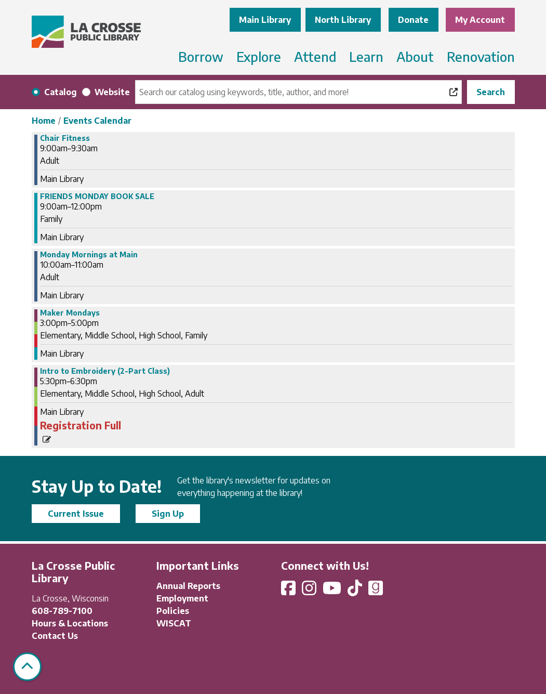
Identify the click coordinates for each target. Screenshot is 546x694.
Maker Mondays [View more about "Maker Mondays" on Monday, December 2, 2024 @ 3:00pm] (70, 313)
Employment (182, 598)
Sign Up (168, 513)
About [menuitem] (415, 56)
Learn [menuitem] (366, 56)
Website (112, 92)
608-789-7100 (62, 611)
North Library (343, 20)
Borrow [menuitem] (200, 56)
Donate (413, 20)
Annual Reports (188, 586)
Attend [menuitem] (315, 56)
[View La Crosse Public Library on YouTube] (333, 591)
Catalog (60, 92)
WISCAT (173, 623)
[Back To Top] (27, 666)
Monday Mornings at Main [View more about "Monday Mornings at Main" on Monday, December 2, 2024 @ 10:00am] (89, 254)
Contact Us (55, 636)
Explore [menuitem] (258, 56)
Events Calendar (97, 120)
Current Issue (76, 513)
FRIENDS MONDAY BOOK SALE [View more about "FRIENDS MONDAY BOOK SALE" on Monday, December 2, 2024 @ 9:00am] (97, 196)
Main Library (265, 20)
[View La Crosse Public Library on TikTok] (356, 591)
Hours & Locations (70, 623)
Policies (172, 611)
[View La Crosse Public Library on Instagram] (310, 591)
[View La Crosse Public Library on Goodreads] (375, 591)
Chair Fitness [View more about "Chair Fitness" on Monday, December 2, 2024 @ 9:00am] (65, 138)
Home (44, 120)
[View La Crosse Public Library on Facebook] (289, 591)
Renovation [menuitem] (481, 56)
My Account (480, 20)
